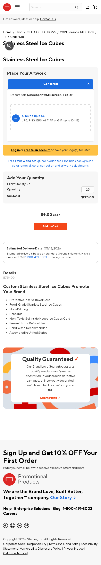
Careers (10, 513)
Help (7, 509)
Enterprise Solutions (32, 509)
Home (7, 32)
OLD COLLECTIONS (41, 32)
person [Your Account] (87, 7)
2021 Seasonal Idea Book (77, 32)
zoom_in (9, 46)
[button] (17, 8)
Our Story (61, 497)
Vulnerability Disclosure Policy (40, 548)
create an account (37, 150)
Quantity (13, 189)
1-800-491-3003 (36, 257)
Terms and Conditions (63, 544)
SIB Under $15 (14, 37)
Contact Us (48, 19)
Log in (15, 150)
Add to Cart (50, 226)
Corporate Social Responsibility (24, 544)
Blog (56, 509)
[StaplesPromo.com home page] (7, 7)
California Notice (15, 553)
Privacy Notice (73, 548)
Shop (19, 32)
